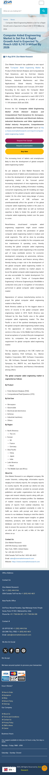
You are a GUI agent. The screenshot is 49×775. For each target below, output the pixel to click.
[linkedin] (17, 650)
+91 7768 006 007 (16, 614)
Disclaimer (6, 695)
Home (5, 20)
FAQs (4, 698)
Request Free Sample (24, 141)
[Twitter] (5, 650)
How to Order (7, 692)
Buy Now (24, 151)
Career (5, 728)
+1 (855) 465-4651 (28, 594)
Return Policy (7, 701)
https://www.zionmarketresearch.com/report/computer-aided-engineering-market (24, 131)
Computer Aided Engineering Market (26, 68)
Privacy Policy (7, 723)
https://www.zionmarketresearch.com (26, 562)
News (13, 20)
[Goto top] (45, 767)
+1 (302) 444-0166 (12, 590)
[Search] (43, 11)
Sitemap (6, 704)
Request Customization (24, 146)
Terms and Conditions (10, 717)
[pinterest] (23, 650)
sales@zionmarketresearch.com (22, 558)
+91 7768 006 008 (30, 614)
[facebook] (11, 650)
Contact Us (6, 720)
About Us (6, 714)
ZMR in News (7, 725)
